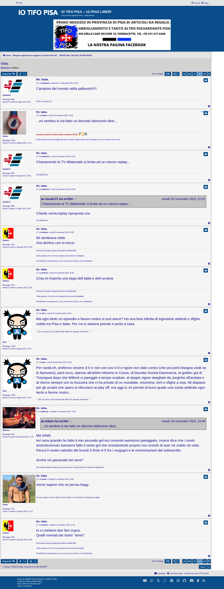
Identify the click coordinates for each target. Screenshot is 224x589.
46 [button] (189, 73)
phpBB (27, 579)
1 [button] (177, 73)
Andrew (6, 240)
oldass (5, 136)
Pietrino (15, 68)
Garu (5, 342)
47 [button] (194, 73)
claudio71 (6, 169)
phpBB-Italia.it (37, 581)
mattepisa (7, 95)
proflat (23, 584)
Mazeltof (34, 584)
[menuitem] (18, 3)
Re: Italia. (42, 79)
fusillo (5, 505)
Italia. (5, 63)
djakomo (6, 430)
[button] (168, 74)
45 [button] (184, 73)
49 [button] (204, 73)
